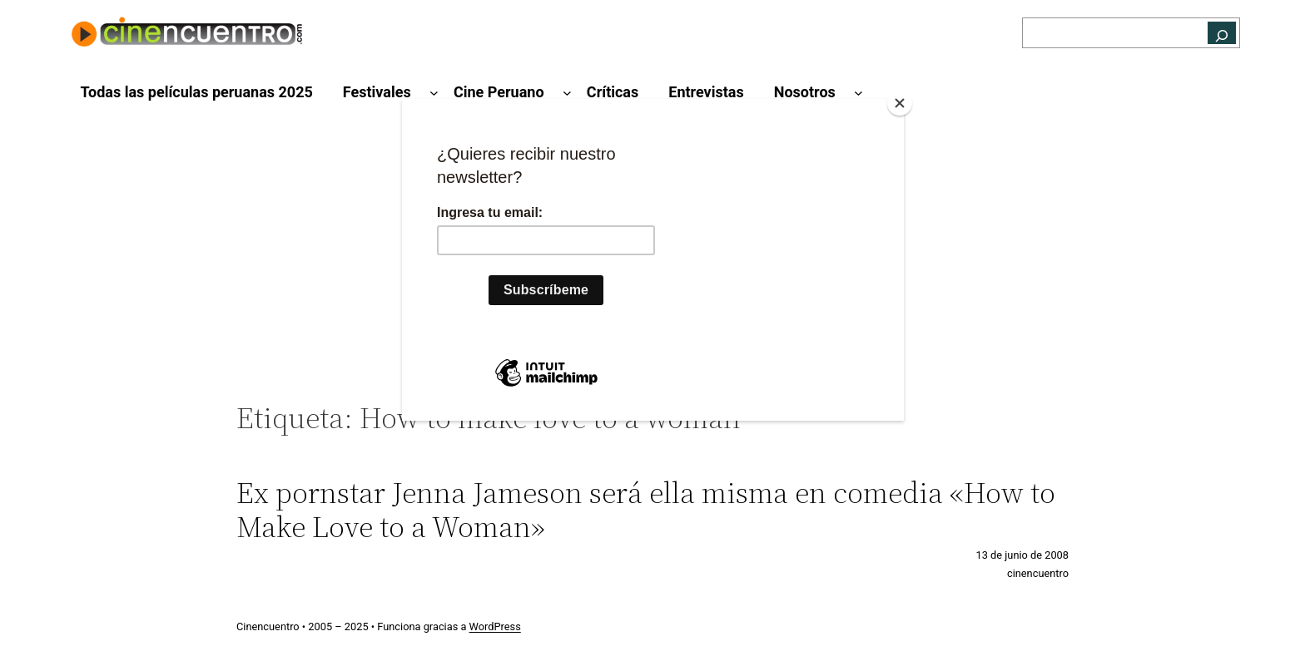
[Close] (899, 103)
